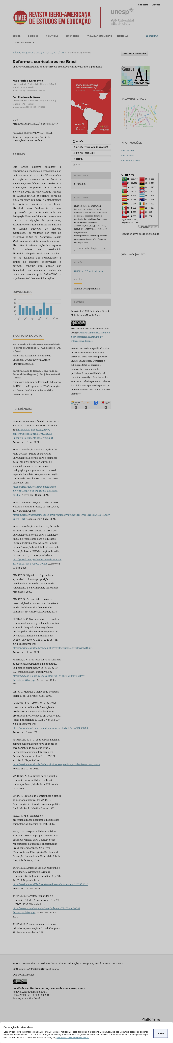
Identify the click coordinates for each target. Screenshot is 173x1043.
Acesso (156, 4)
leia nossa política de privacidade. (73, 1037)
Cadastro (143, 4)
